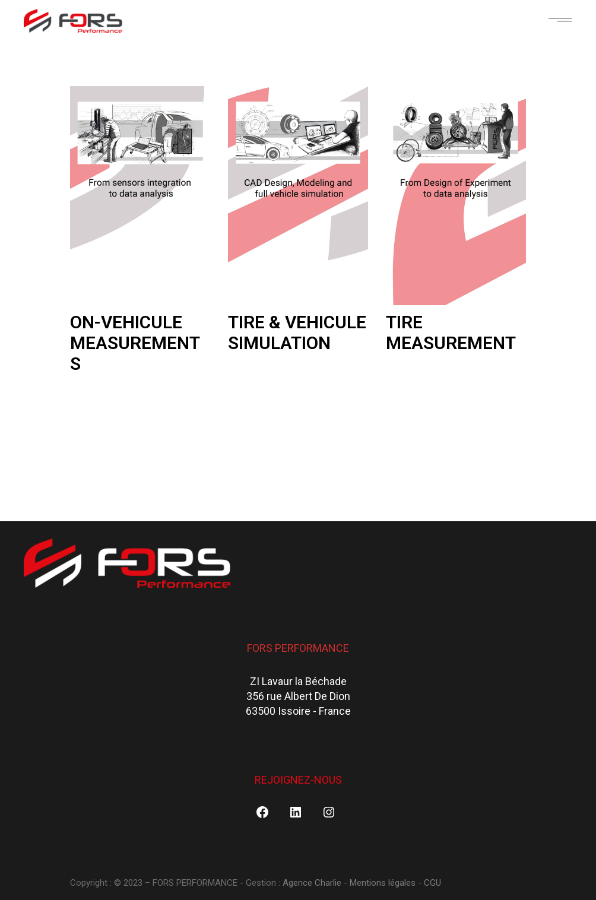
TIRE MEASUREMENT (451, 332)
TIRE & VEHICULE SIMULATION (297, 332)
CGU (432, 882)
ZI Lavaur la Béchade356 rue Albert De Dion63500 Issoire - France (298, 696)
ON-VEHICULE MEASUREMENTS (135, 343)
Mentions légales (383, 882)
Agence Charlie (313, 882)
